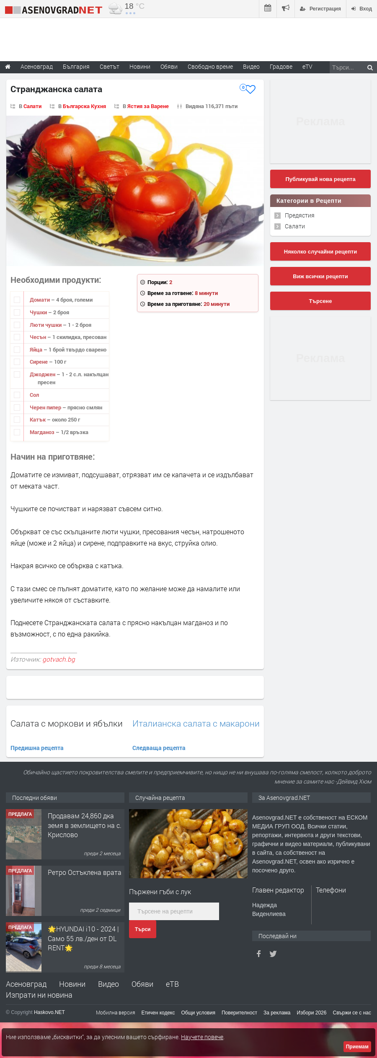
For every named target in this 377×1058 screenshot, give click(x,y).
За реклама (277, 1013)
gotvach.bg (58, 659)
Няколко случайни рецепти (320, 251)
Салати (32, 106)
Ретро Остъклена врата (84, 928)
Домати (40, 299)
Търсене (320, 301)
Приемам (357, 1047)
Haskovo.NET (49, 1012)
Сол (34, 394)
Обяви (142, 984)
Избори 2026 (312, 1013)
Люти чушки (46, 325)
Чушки (39, 312)
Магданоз (43, 432)
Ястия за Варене (148, 106)
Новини (139, 66)
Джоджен (43, 374)
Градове (281, 66)
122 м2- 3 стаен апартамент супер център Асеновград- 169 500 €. (85, 829)
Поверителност (239, 1013)
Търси (142, 929)
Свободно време (210, 66)
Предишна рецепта (37, 748)
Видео (108, 984)
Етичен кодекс (158, 1013)
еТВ (172, 984)
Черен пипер (46, 407)
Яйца (37, 349)
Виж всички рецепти (320, 276)
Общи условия (198, 1013)
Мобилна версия (115, 1012)
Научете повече (202, 1037)
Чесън (38, 337)
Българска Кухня (84, 106)
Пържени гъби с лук (160, 891)
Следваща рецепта (159, 748)
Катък (38, 419)
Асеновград (26, 984)
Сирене (39, 361)
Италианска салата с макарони (196, 723)
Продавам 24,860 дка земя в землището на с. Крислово (84, 881)
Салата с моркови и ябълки (66, 723)
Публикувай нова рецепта (320, 179)
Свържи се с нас (352, 1013)
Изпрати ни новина (39, 995)
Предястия (300, 215)
